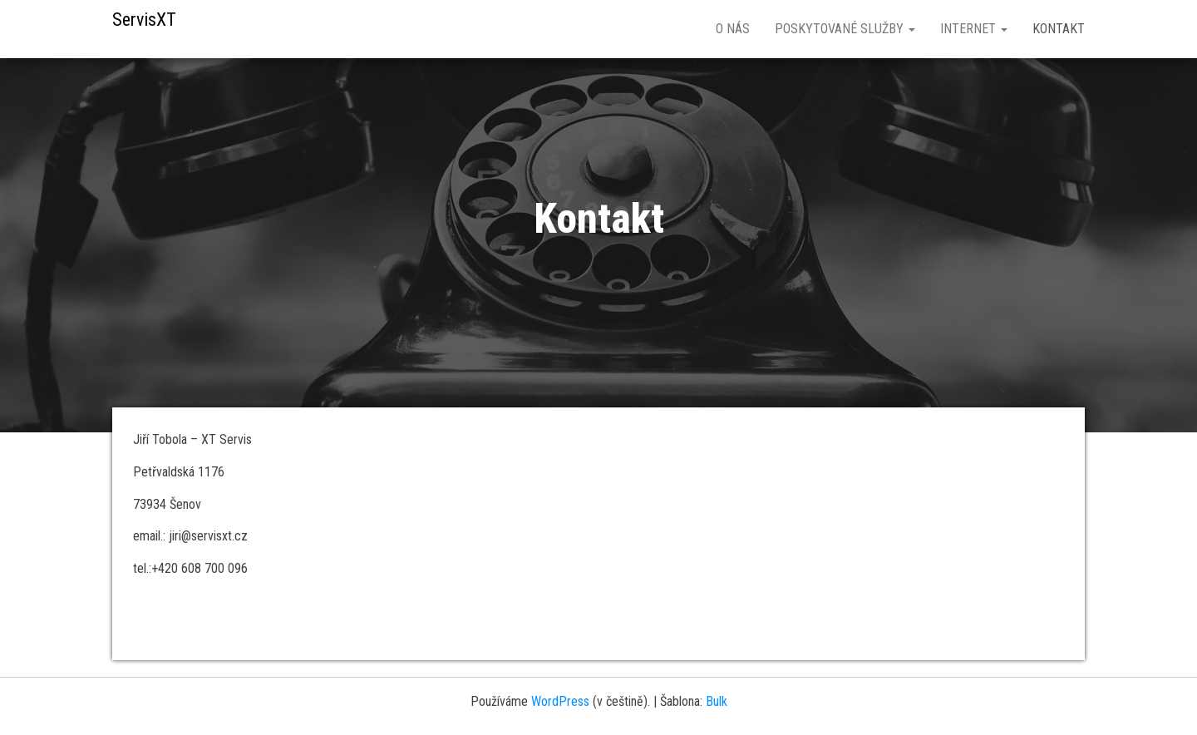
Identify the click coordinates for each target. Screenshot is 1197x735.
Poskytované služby (845, 29)
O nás (733, 29)
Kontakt (1058, 29)
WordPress (560, 701)
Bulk (716, 701)
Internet (973, 29)
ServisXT (144, 19)
